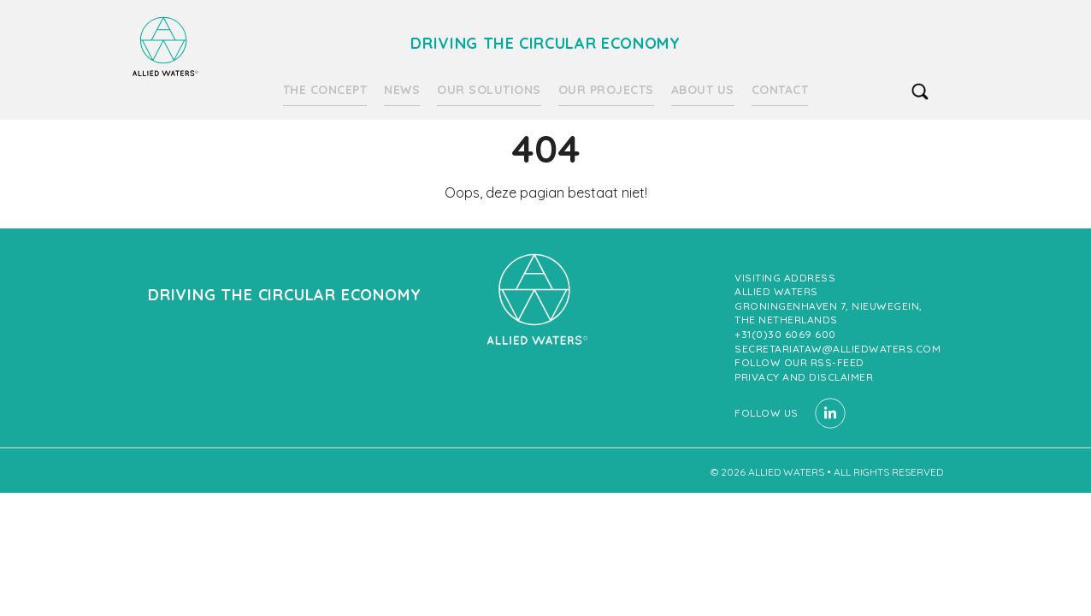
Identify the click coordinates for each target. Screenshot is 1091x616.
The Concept (325, 90)
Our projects (606, 90)
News (402, 90)
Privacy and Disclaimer (803, 376)
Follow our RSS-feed (799, 362)
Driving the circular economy (165, 46)
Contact (780, 90)
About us (702, 90)
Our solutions (489, 90)
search (920, 91)
